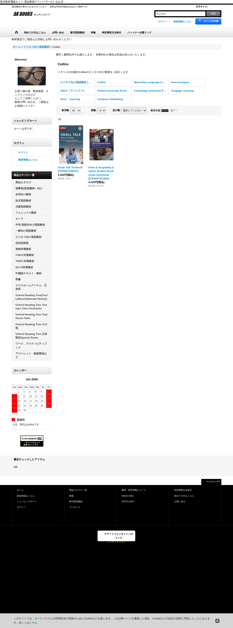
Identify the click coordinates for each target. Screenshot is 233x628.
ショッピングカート (27, 501)
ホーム (20, 490)
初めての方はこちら (184, 496)
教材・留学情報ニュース (134, 490)
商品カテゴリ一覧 (78, 490)
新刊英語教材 (75, 501)
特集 (71, 496)
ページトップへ (213, 482)
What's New (127, 496)
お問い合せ (179, 501)
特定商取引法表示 (183, 490)
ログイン (162, 21)
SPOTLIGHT (128, 501)
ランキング (74, 507)
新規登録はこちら (182, 21)
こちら (33, 622)
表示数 (66, 110)
